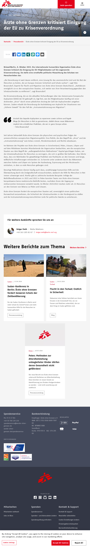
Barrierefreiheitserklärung (68, 528)
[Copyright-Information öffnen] (84, 33)
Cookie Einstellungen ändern (69, 520)
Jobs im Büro (8, 516)
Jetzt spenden (66, 5)
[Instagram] (40, 498)
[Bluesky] (45, 498)
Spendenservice (36, 512)
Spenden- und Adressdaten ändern (44, 516)
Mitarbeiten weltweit (11, 512)
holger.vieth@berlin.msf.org (46, 232)
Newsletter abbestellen (67, 516)
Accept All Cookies (60, 543)
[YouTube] (50, 498)
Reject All (79, 543)
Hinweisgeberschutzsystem (68, 524)
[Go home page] (12, 3)
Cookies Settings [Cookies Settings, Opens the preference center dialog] (9, 542)
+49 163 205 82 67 (24, 232)
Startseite (7, 42)
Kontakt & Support (65, 512)
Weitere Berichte (77, 248)
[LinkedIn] (54, 498)
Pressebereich (19, 42)
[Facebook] (35, 498)
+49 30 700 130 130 (11, 421)
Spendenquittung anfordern (41, 520)
